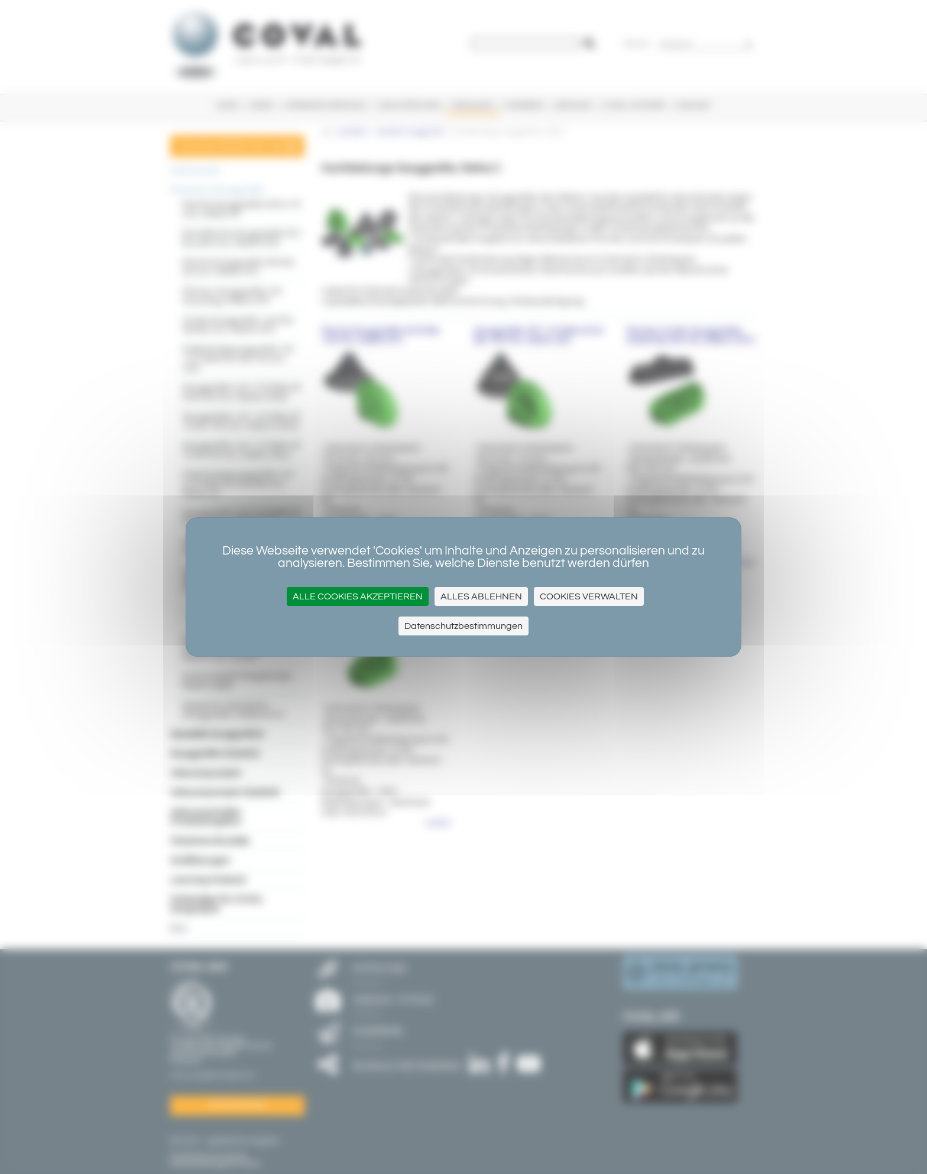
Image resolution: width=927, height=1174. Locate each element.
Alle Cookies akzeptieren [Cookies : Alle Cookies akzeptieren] (358, 596)
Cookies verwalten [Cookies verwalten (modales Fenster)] (589, 596)
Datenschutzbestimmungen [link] (463, 626)
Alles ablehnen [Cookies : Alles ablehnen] (481, 596)
